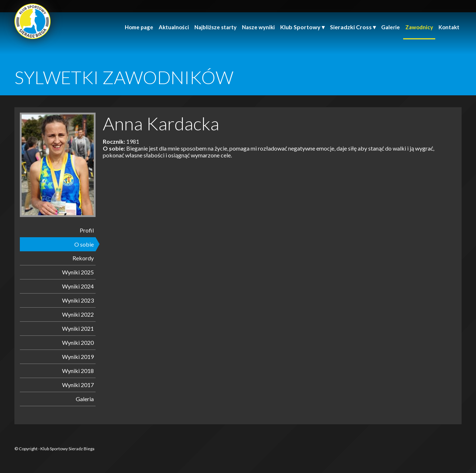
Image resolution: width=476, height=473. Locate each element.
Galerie (390, 27)
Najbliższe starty (215, 27)
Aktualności (174, 27)
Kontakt (448, 27)
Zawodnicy (419, 27)
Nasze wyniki (258, 27)
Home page (139, 27)
